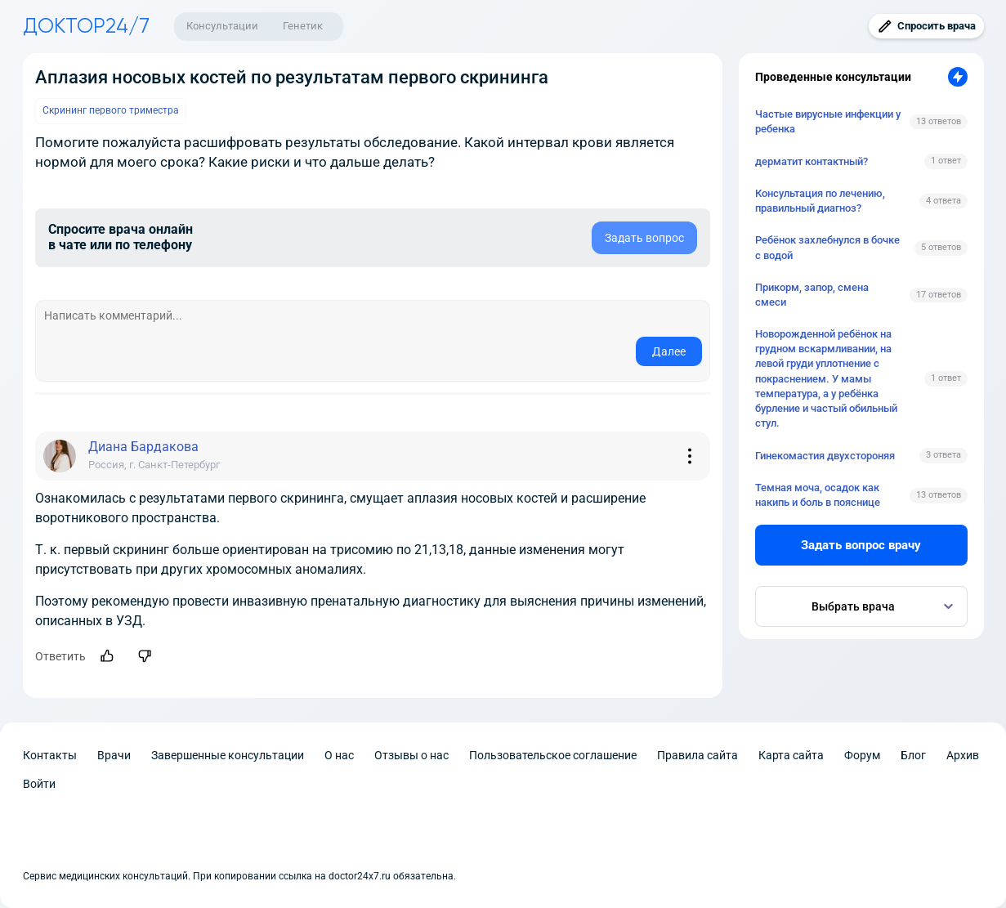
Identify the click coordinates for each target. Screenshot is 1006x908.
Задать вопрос (644, 237)
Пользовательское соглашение (553, 755)
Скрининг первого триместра (110, 110)
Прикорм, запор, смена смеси (812, 294)
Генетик (303, 26)
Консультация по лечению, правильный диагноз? (820, 200)
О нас (339, 755)
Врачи (114, 755)
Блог (913, 755)
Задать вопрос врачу (861, 545)
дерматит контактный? (811, 161)
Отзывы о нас (411, 755)
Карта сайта (791, 755)
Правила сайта (697, 755)
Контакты (50, 755)
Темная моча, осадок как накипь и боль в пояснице (817, 494)
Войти (39, 783)
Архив (962, 755)
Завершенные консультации (227, 755)
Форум (862, 755)
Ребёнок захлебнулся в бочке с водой (827, 247)
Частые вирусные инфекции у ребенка (828, 121)
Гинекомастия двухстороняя (825, 456)
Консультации (222, 26)
